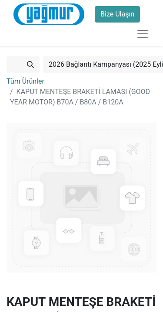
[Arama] (30, 64)
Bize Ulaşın (117, 14)
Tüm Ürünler (25, 81)
